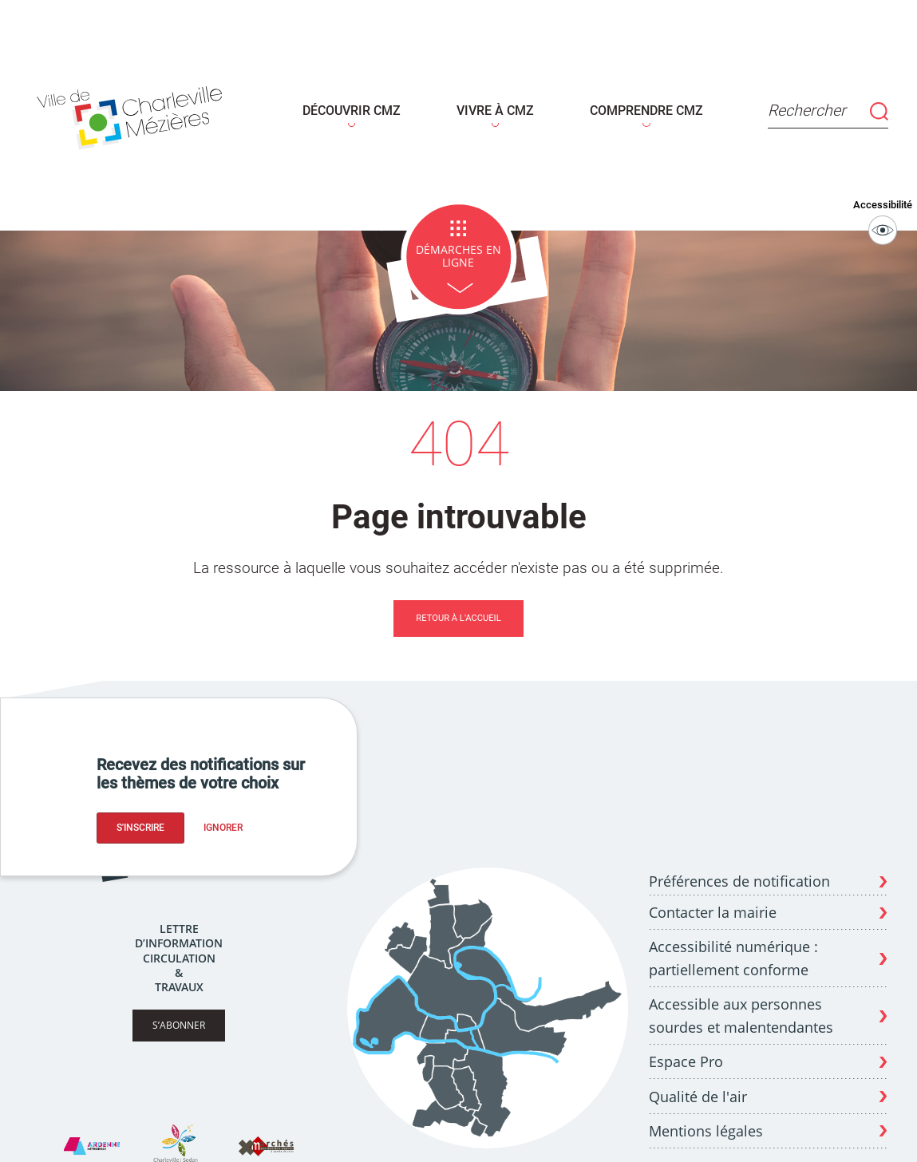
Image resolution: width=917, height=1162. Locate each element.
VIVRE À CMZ (493, 105)
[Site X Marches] (266, 1134)
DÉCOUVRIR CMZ (359, 105)
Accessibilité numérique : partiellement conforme (733, 947)
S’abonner (178, 1014)
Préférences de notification (739, 870)
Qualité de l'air (698, 1084)
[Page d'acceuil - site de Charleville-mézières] (135, 109)
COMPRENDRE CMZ (635, 105)
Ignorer (223, 827)
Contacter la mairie (713, 901)
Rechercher (823, 105)
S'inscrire (140, 827)
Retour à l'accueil (458, 606)
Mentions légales (706, 1118)
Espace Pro (686, 1050)
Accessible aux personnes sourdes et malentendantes (741, 1004)
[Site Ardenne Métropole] (92, 1135)
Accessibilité (882, 210)
